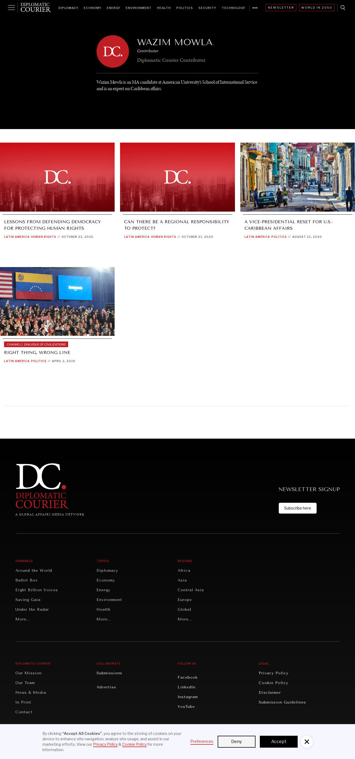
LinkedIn (186, 687)
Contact (23, 712)
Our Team (25, 683)
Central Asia (191, 590)
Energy (113, 8)
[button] (307, 742)
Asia (182, 580)
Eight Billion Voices (36, 590)
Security (207, 8)
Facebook (188, 677)
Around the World (33, 570)
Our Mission (28, 673)
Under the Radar (32, 609)
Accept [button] (278, 741)
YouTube (186, 706)
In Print (23, 702)
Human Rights (43, 236)
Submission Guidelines (282, 702)
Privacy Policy (273, 673)
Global (184, 609)
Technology (233, 8)
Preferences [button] (201, 741)
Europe (185, 599)
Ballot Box (26, 580)
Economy (92, 8)
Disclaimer (270, 692)
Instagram (188, 697)
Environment (139, 8)
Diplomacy (68, 8)
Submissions (109, 673)
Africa (184, 570)
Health (164, 8)
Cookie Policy (273, 683)
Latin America (17, 236)
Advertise (106, 687)
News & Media (30, 692)
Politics (184, 8)
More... (22, 619)
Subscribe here (297, 508)
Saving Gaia (28, 599)
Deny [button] (236, 741)
